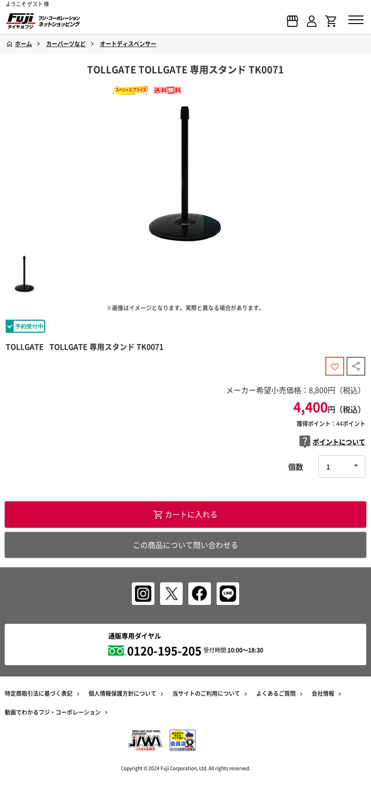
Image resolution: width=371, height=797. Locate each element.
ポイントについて (332, 441)
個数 (295, 466)
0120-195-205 (164, 650)
